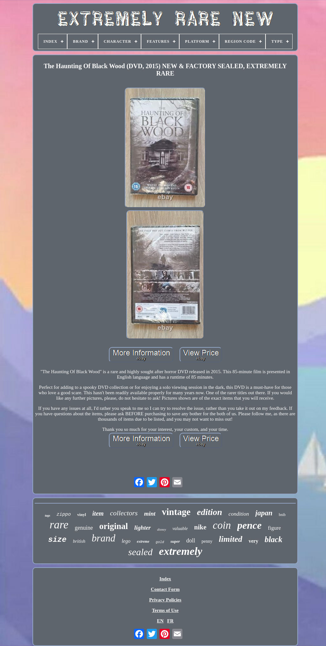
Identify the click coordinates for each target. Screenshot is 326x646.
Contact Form (165, 589)
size (57, 539)
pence (249, 525)
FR (170, 620)
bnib (282, 514)
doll (190, 540)
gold (160, 542)
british (79, 541)
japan (264, 513)
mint (149, 513)
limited (230, 539)
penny (207, 541)
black (273, 539)
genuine (84, 528)
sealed (140, 552)
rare (59, 525)
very (253, 541)
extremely (180, 551)
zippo (64, 514)
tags (47, 515)
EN (160, 620)
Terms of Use (165, 610)
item (98, 513)
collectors (124, 513)
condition (239, 514)
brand (103, 538)
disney (161, 529)
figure (274, 528)
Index (165, 578)
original (113, 526)
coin (222, 525)
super (175, 541)
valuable (180, 528)
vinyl (81, 514)
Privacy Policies (165, 599)
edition (209, 512)
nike (200, 527)
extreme (143, 541)
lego (126, 541)
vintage (176, 512)
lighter (142, 527)
